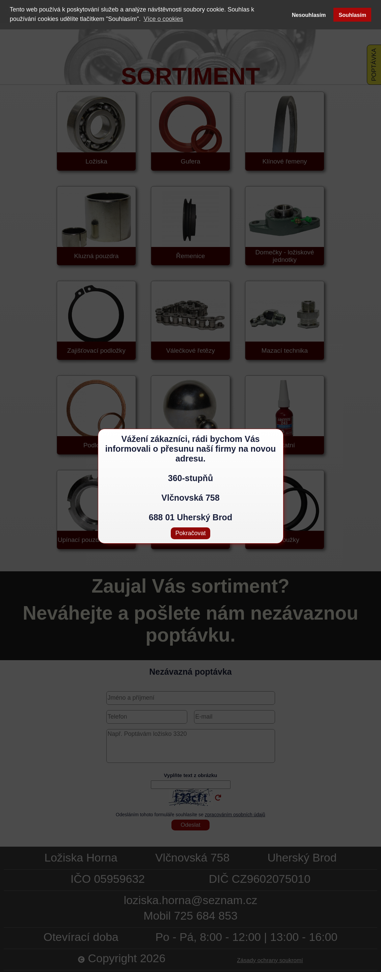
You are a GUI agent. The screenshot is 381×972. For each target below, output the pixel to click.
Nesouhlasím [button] (309, 15)
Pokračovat (190, 533)
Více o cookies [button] (163, 19)
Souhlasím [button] (352, 15)
